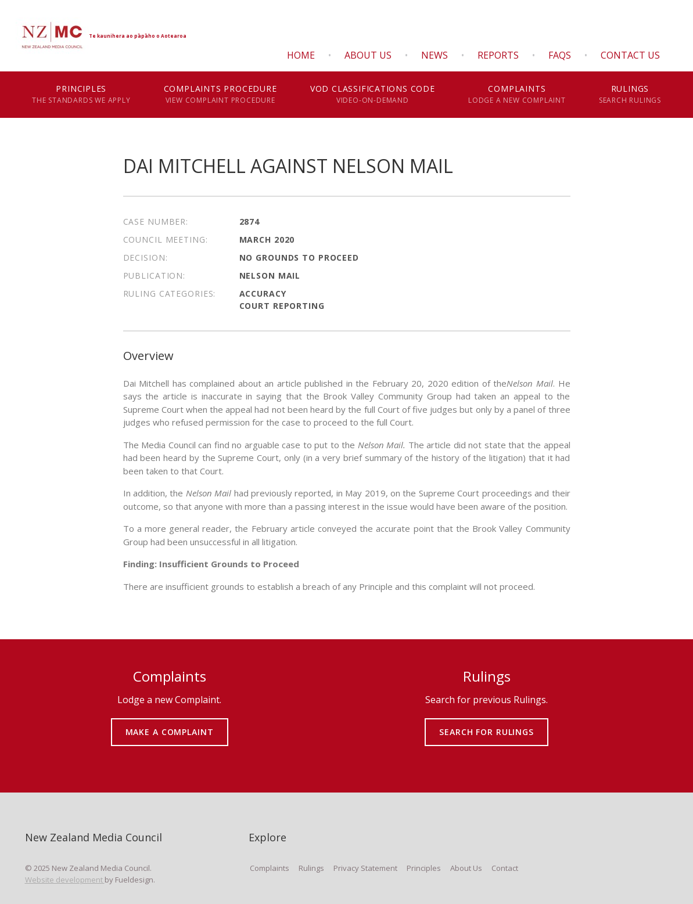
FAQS (559, 55)
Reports (498, 55)
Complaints (516, 94)
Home (301, 55)
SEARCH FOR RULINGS (486, 723)
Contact (504, 868)
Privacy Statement (365, 868)
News (434, 55)
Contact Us (630, 55)
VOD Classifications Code (372, 94)
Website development (65, 879)
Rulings (630, 94)
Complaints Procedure (220, 94)
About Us (368, 55)
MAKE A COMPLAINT (169, 723)
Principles (81, 94)
